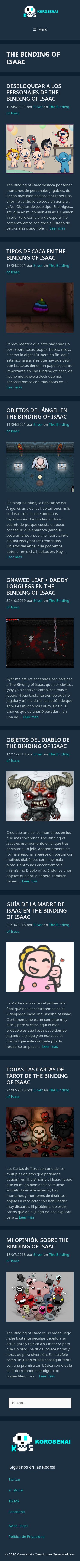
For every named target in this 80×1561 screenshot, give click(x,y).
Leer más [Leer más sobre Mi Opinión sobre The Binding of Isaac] (47, 1376)
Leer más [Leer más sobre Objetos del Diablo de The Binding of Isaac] (30, 881)
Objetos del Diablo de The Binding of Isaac (38, 743)
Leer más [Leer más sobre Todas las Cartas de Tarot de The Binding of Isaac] (27, 1217)
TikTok (14, 1500)
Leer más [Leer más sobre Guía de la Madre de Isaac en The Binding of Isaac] (50, 1046)
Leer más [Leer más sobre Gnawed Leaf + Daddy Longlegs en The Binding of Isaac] (30, 716)
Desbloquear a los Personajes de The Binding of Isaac (33, 92)
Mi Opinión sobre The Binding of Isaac (37, 1243)
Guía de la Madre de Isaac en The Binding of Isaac (36, 910)
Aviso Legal (18, 1525)
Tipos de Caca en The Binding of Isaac (35, 254)
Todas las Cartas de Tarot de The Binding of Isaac (37, 1076)
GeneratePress (64, 1554)
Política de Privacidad (27, 1536)
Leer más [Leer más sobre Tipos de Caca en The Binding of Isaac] (14, 387)
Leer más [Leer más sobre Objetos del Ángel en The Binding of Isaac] (14, 556)
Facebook (17, 1511)
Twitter (14, 1479)
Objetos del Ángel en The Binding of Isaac (37, 413)
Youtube (16, 1490)
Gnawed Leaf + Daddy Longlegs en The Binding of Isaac (37, 586)
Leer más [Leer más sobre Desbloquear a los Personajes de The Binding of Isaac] (57, 228)
